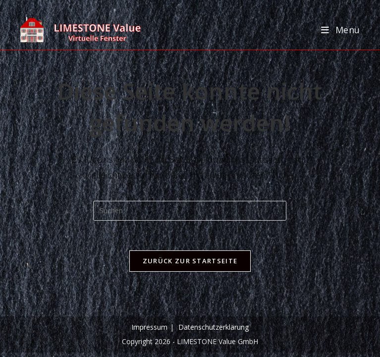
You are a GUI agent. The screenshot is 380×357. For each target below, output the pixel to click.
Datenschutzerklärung (213, 327)
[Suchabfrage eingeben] (189, 211)
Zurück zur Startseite (190, 260)
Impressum (149, 327)
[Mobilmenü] (340, 30)
